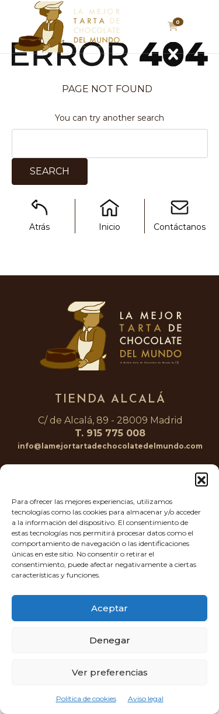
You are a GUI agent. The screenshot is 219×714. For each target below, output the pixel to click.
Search (49, 171)
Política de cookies (86, 698)
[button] (201, 479)
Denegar (109, 640)
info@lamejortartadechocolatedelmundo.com (110, 446)
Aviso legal (146, 698)
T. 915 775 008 (110, 433)
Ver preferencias (110, 672)
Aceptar (109, 608)
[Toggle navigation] (200, 29)
